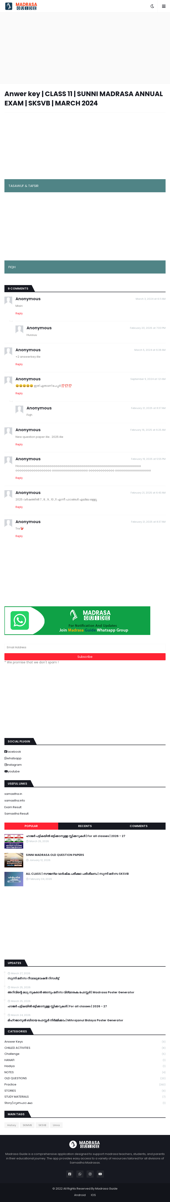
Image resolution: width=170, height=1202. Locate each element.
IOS (93, 1195)
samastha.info (14, 800)
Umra (56, 1125)
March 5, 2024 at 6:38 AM (150, 350)
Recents (85, 826)
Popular (31, 826)
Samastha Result (16, 813)
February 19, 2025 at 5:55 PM (148, 459)
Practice (85, 1084)
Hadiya (85, 1066)
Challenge (85, 1054)
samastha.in (13, 794)
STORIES (85, 1091)
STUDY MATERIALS (85, 1097)
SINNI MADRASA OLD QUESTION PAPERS (55, 855)
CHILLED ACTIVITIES (85, 1048)
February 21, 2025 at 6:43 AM (148, 492)
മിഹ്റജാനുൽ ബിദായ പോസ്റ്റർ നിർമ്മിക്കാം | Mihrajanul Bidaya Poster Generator (65, 1020)
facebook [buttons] (14, 752)
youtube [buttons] (14, 771)
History (11, 1125)
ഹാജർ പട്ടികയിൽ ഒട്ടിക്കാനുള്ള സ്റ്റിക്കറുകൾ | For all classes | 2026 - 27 (75, 836)
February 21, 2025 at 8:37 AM (148, 408)
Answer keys (85, 1041)
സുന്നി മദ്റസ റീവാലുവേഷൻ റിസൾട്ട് (33, 978)
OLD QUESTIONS (85, 1078)
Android (80, 1195)
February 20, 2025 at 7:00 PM (148, 328)
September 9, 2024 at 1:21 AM (148, 379)
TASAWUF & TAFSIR (23, 185)
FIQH (11, 267)
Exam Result (12, 807)
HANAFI (85, 1060)
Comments (139, 826)
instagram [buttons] (14, 765)
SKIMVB (27, 1125)
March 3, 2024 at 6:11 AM (151, 299)
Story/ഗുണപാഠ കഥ (85, 1103)
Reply (19, 313)
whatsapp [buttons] (14, 758)
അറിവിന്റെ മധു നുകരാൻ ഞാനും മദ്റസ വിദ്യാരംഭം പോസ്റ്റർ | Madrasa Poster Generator (71, 992)
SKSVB (42, 1125)
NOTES (85, 1072)
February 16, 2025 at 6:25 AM (148, 430)
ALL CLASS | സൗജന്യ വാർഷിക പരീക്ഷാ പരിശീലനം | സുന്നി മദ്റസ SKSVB (77, 874)
